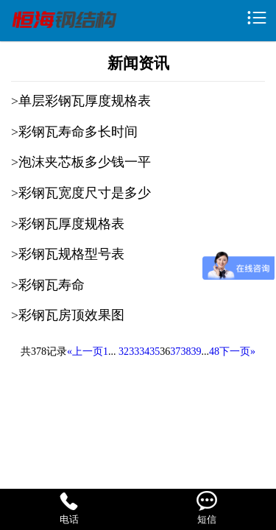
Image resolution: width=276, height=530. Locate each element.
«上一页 (85, 351)
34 (144, 351)
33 (134, 351)
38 (185, 351)
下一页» (237, 351)
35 (154, 351)
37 (175, 351)
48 (214, 351)
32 (123, 351)
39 (196, 351)
